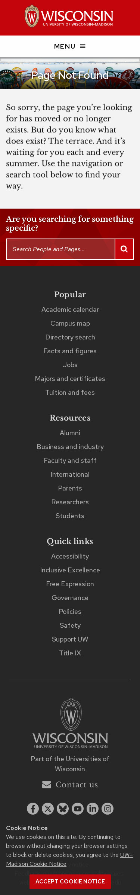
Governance (70, 597)
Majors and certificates (70, 378)
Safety (70, 625)
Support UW (70, 639)
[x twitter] (48, 809)
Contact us (70, 784)
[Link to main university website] (70, 724)
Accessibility (70, 556)
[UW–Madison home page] (70, 18)
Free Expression (70, 583)
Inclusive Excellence (70, 570)
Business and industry (70, 446)
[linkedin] (93, 809)
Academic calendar (70, 309)
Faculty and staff (70, 460)
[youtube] (78, 809)
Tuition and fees (70, 392)
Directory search (70, 337)
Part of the (70, 763)
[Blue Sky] (63, 809)
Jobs (70, 364)
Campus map (70, 323)
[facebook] (33, 809)
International (70, 474)
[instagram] (107, 809)
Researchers (70, 502)
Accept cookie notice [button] (70, 881)
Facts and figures (70, 351)
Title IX (70, 653)
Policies (70, 611)
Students (70, 515)
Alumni (70, 432)
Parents (70, 488)
